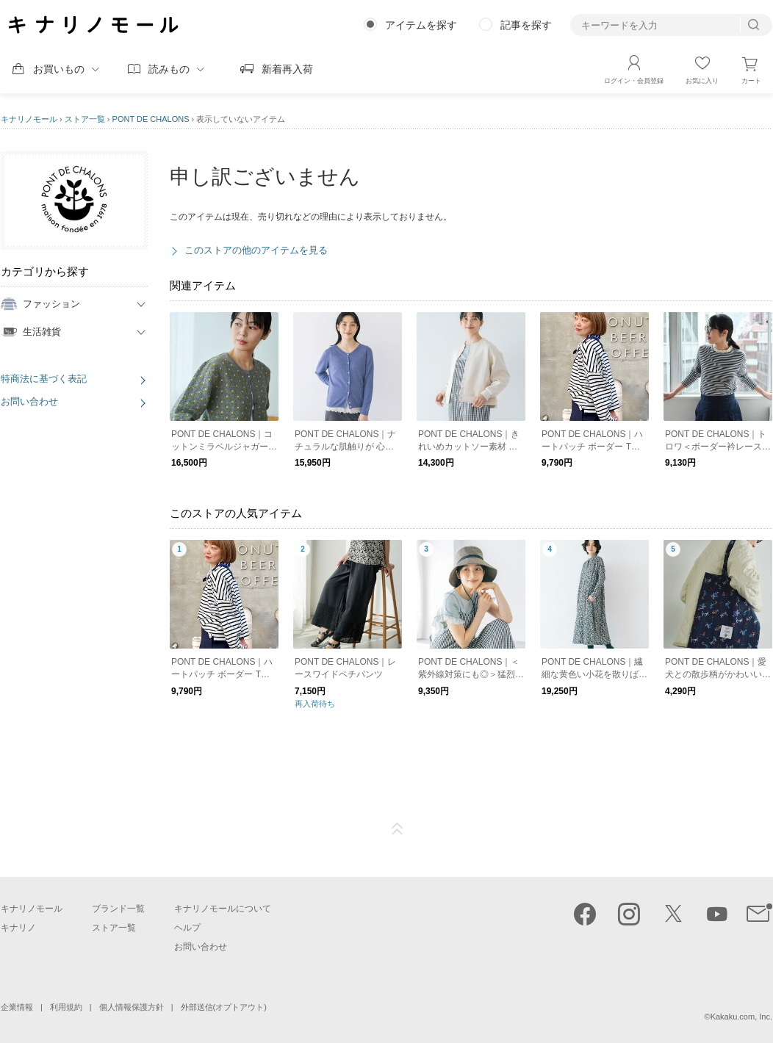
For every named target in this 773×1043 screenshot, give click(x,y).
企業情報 (17, 1007)
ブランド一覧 (118, 908)
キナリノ (18, 928)
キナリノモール (29, 119)
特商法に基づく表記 (44, 378)
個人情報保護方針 (131, 1007)
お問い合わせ (29, 401)
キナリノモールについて (222, 908)
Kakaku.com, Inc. (741, 1016)
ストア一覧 (85, 119)
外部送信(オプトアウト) (224, 1007)
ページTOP (397, 829)
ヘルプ (187, 928)
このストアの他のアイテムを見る (256, 250)
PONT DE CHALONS (151, 119)
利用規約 (66, 1007)
